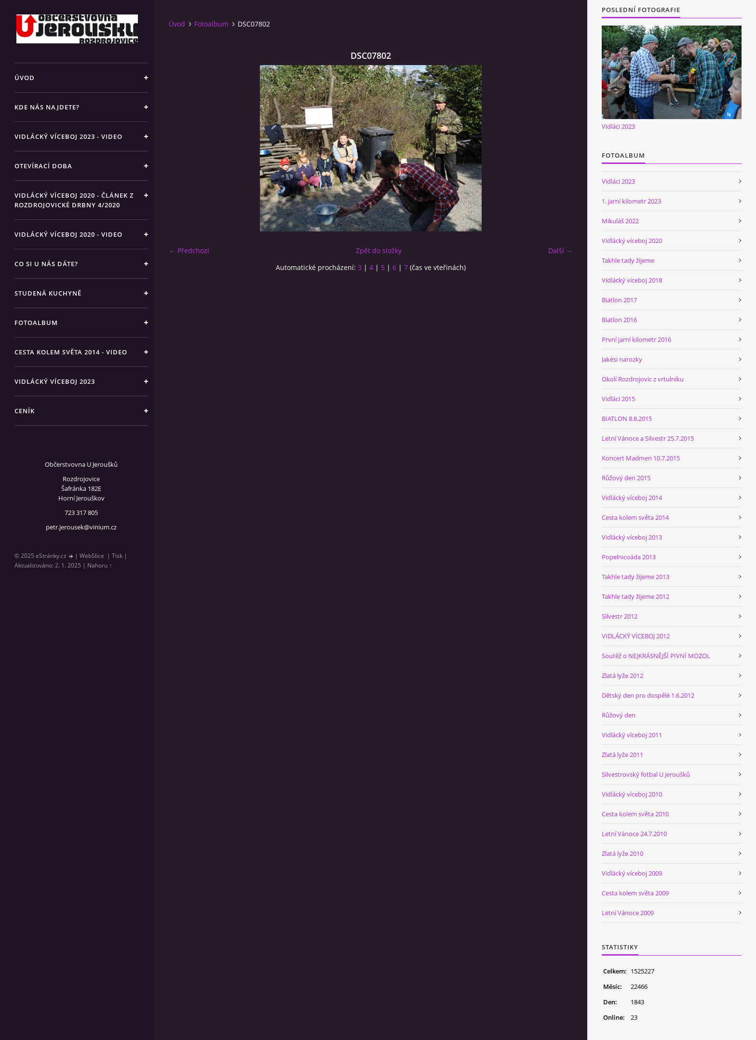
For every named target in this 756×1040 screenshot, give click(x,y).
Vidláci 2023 (618, 126)
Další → (560, 250)
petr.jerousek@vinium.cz (81, 527)
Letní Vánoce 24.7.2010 (634, 833)
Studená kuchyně (47, 293)
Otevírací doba (43, 166)
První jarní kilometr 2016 (636, 339)
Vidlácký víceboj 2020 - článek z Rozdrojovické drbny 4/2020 (74, 200)
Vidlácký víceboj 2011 (632, 734)
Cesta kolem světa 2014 (635, 517)
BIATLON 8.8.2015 (627, 418)
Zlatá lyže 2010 (622, 853)
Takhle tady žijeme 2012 (635, 596)
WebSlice (92, 556)
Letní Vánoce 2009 (628, 912)
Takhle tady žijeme (628, 260)
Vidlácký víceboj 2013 (632, 537)
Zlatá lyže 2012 (622, 675)
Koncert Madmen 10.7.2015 (641, 458)
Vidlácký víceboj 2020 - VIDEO (68, 234)
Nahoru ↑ (99, 565)
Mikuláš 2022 (620, 220)
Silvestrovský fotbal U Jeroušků (646, 774)
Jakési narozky (622, 359)
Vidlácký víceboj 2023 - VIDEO (68, 136)
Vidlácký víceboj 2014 (632, 497)
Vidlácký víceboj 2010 (632, 794)
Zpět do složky (379, 250)
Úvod (24, 77)
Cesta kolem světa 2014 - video (70, 352)
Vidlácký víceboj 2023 (54, 381)
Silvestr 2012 (619, 616)
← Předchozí (189, 250)
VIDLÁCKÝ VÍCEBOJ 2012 (636, 636)
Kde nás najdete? (47, 107)
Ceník (24, 410)
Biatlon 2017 (619, 300)
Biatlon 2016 (619, 319)
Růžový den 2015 (626, 477)
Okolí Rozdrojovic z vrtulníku (643, 379)
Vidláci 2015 (618, 398)
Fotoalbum (36, 322)
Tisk (117, 556)
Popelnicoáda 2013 (629, 557)
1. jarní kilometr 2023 (631, 201)
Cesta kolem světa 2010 (635, 814)
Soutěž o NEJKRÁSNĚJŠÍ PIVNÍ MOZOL (656, 655)
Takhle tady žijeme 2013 (635, 576)
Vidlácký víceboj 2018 (632, 280)
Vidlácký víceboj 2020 (632, 240)
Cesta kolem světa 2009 (635, 893)
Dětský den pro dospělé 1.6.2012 (648, 695)
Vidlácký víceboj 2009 (632, 873)
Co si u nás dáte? (46, 263)
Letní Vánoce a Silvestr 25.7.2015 (648, 438)
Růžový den (618, 715)
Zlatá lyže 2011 (622, 754)
